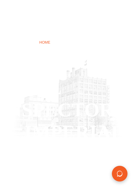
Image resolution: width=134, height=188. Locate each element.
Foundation (81, 53)
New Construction (42, 53)
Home (44, 42)
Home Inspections (76, 42)
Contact (99, 64)
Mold (106, 53)
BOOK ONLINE (66, 75)
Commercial (38, 64)
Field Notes (71, 64)
